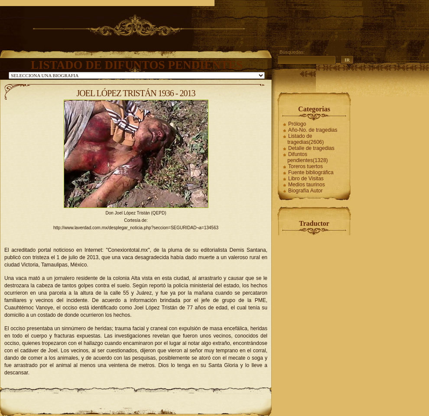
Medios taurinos (306, 185)
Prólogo (297, 124)
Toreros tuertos (305, 166)
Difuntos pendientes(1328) (307, 157)
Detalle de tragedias (311, 148)
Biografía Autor (305, 191)
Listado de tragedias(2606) (305, 139)
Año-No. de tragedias (312, 130)
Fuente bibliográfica (311, 172)
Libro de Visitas (306, 179)
